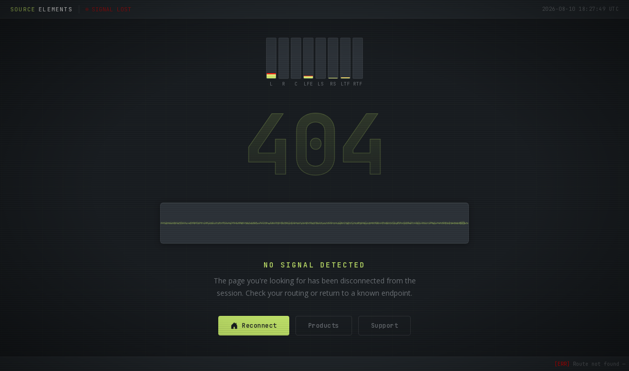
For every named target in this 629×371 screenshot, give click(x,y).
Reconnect (254, 326)
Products (323, 326)
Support (384, 326)
